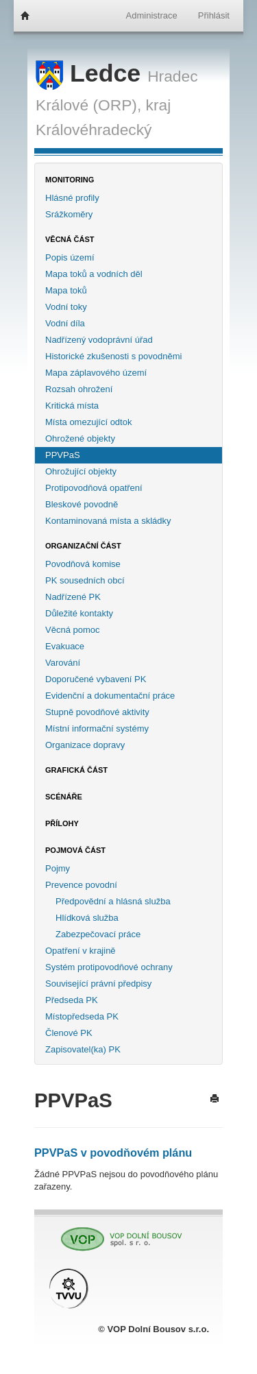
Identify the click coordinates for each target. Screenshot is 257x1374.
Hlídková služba (87, 918)
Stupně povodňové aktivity (97, 712)
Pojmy (57, 868)
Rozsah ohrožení (78, 389)
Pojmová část (75, 850)
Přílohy (62, 823)
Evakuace (64, 646)
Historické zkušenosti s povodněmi (113, 356)
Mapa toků (66, 290)
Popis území (70, 257)
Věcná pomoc (72, 630)
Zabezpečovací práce (98, 934)
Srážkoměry (69, 214)
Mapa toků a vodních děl (94, 274)
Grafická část (76, 770)
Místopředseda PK (82, 1016)
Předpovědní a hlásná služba (113, 901)
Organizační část (83, 546)
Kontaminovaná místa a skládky (108, 521)
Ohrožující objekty (81, 471)
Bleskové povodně (81, 504)
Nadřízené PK (73, 597)
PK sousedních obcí (85, 580)
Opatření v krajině (80, 950)
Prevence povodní (81, 885)
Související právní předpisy (98, 983)
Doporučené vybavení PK (95, 679)
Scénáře (63, 797)
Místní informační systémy (97, 728)
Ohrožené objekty (80, 438)
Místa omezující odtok (88, 422)
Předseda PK (71, 1000)
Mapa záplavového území (96, 372)
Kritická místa (72, 405)
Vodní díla (65, 323)
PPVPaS (62, 455)
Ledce (91, 73)
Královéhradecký (93, 129)
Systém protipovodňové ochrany (109, 967)
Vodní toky (66, 307)
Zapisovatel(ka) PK (83, 1049)
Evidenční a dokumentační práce (110, 695)
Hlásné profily (72, 198)
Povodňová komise (83, 564)
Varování (62, 663)
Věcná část (70, 239)
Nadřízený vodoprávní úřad (99, 340)
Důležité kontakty (79, 613)
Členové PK (69, 1033)
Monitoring (69, 180)
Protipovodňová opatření (94, 488)
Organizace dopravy (85, 745)
